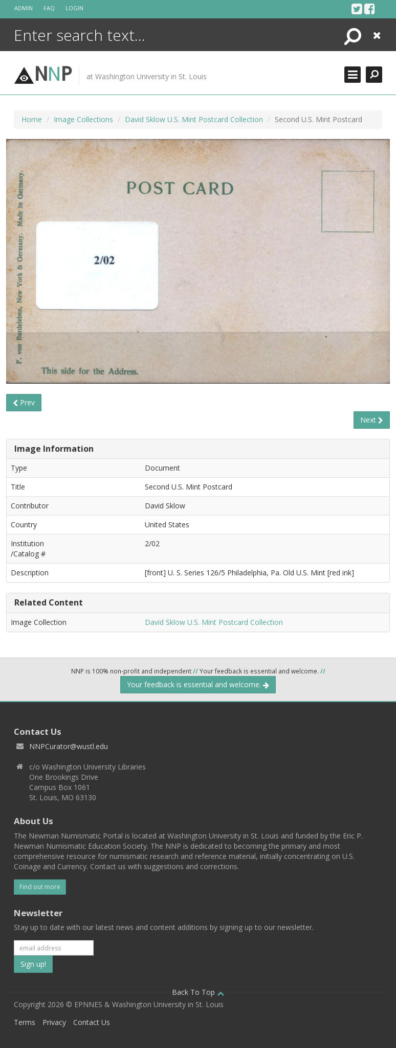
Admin (23, 8)
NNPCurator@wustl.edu (68, 746)
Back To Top (198, 992)
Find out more (39, 886)
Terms (24, 1022)
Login (74, 8)
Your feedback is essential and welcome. (198, 684)
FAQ (49, 8)
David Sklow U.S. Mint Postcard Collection (194, 119)
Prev (24, 402)
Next (371, 420)
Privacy (54, 1022)
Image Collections (83, 119)
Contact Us (91, 1022)
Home (31, 119)
